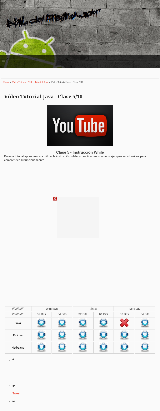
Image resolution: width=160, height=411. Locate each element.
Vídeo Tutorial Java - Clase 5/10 (43, 97)
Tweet (16, 393)
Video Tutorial (19, 82)
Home (6, 82)
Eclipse (17, 335)
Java (18, 323)
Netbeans (18, 347)
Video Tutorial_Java (38, 82)
